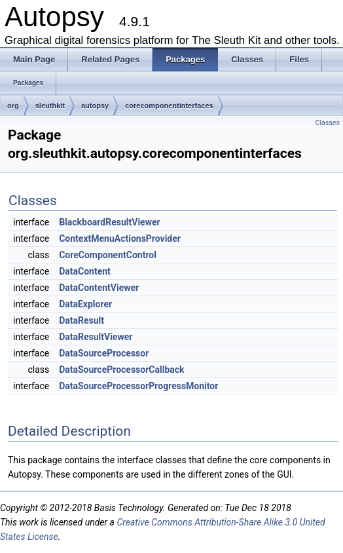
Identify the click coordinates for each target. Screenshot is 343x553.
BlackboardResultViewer (109, 222)
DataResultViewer (95, 337)
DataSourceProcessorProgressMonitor (138, 386)
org (13, 105)
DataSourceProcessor (104, 353)
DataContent (85, 271)
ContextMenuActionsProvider (120, 238)
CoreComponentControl (107, 255)
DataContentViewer (99, 287)
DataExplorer (85, 304)
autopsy (95, 105)
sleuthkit (50, 105)
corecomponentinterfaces (169, 105)
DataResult (81, 320)
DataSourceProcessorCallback (121, 369)
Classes (328, 123)
